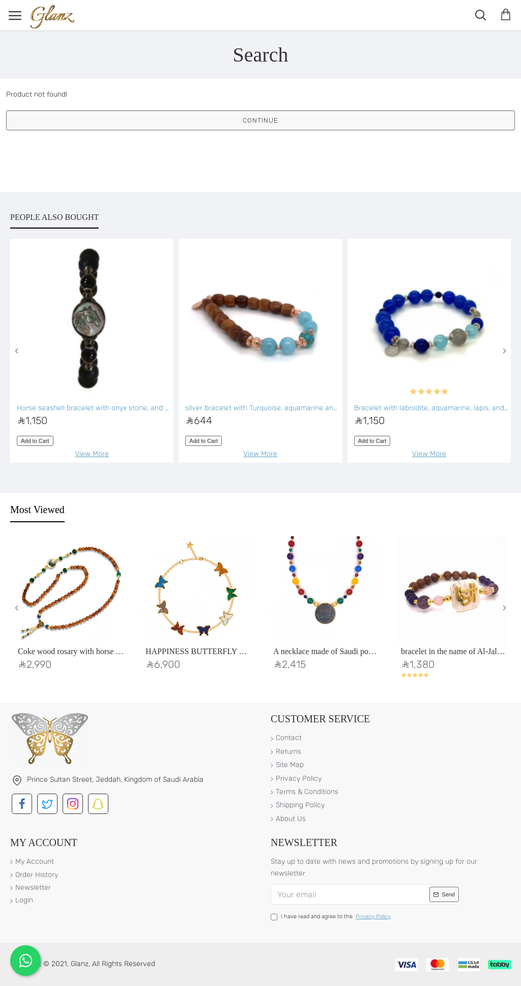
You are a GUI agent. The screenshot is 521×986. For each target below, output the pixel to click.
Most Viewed (37, 509)
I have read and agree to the (331, 916)
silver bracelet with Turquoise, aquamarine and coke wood (262, 408)
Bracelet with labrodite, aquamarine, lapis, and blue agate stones (431, 408)
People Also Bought (54, 217)
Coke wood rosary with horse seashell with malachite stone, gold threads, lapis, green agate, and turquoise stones (71, 651)
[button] (16, 350)
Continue (260, 120)
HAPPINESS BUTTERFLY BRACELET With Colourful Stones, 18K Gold (199, 651)
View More (92, 453)
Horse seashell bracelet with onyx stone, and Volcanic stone (94, 408)
